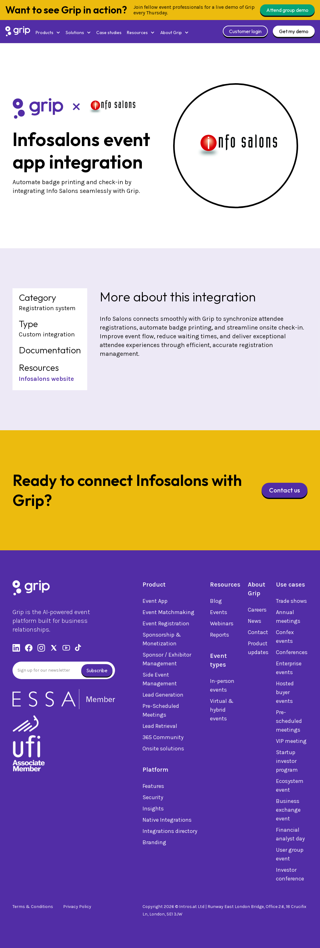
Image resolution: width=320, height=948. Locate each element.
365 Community (162, 738)
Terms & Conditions (32, 906)
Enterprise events (289, 669)
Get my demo (293, 31)
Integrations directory (169, 832)
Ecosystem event (289, 786)
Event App (155, 601)
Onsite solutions (163, 749)
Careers (257, 610)
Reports (219, 635)
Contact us (284, 490)
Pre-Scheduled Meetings (160, 711)
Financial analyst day (290, 835)
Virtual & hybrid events (221, 710)
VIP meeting (291, 742)
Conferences (292, 653)
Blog (216, 601)
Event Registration (165, 624)
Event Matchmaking (168, 613)
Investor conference (290, 875)
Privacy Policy (77, 906)
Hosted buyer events (285, 693)
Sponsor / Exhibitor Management (166, 660)
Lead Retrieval (159, 727)
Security (152, 798)
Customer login (245, 31)
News (254, 621)
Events (218, 613)
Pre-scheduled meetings (289, 722)
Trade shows (291, 601)
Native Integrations (167, 820)
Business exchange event (288, 811)
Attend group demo (287, 10)
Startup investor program (287, 762)
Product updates (258, 649)
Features (153, 787)
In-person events (222, 686)
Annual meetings (288, 617)
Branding (154, 843)
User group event (289, 855)
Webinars (221, 624)
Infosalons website (46, 378)
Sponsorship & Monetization (161, 640)
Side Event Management (159, 680)
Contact (258, 633)
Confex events (285, 637)
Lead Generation (162, 695)
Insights (153, 809)
